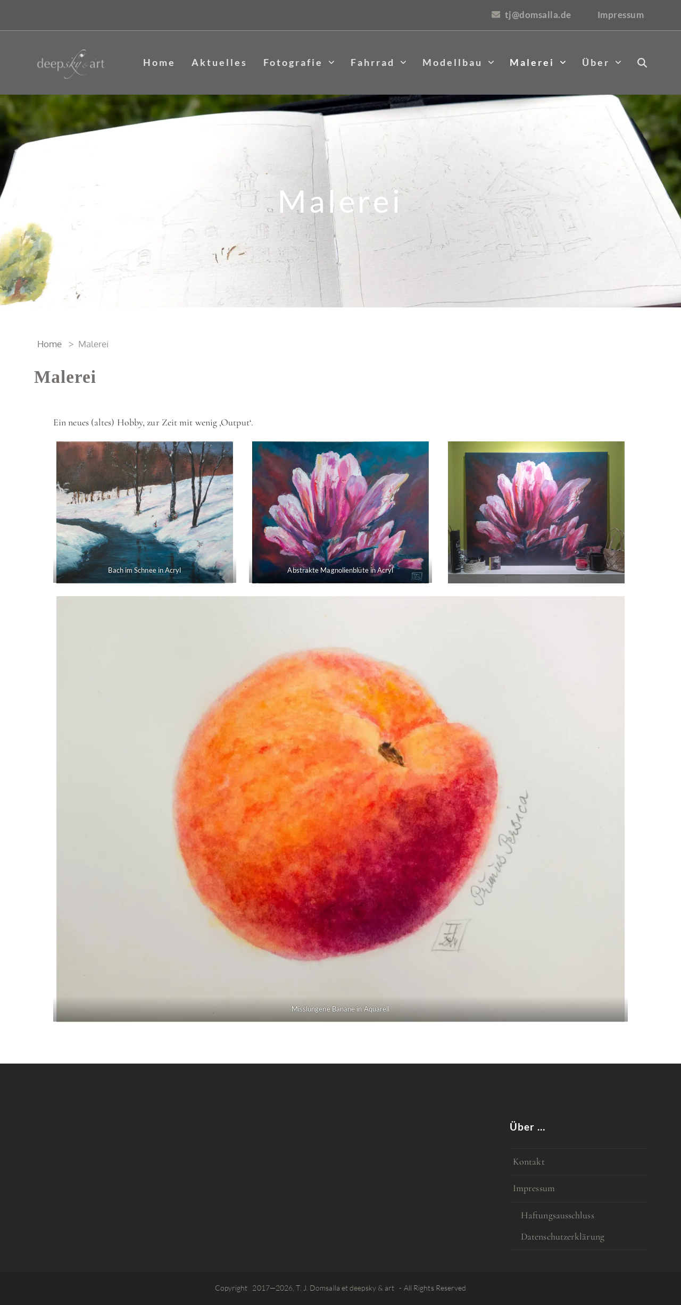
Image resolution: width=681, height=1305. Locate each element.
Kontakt (529, 1161)
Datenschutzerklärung (562, 1236)
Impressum (534, 1188)
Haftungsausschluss (557, 1215)
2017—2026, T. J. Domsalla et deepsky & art (323, 1287)
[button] (642, 62)
